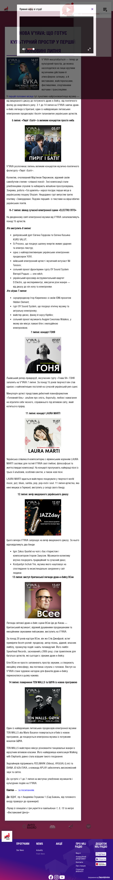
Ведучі (78, 853)
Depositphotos (104, 877)
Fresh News (40, 854)
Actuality (39, 850)
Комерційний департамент (81, 858)
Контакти (79, 862)
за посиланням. (26, 790)
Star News (20, 850)
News (39, 843)
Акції (59, 843)
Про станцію (81, 866)
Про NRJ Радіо (80, 845)
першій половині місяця (20, 96)
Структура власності (80, 870)
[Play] (68, 10)
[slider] (91, 13)
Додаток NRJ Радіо (101, 845)
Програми (22, 843)
